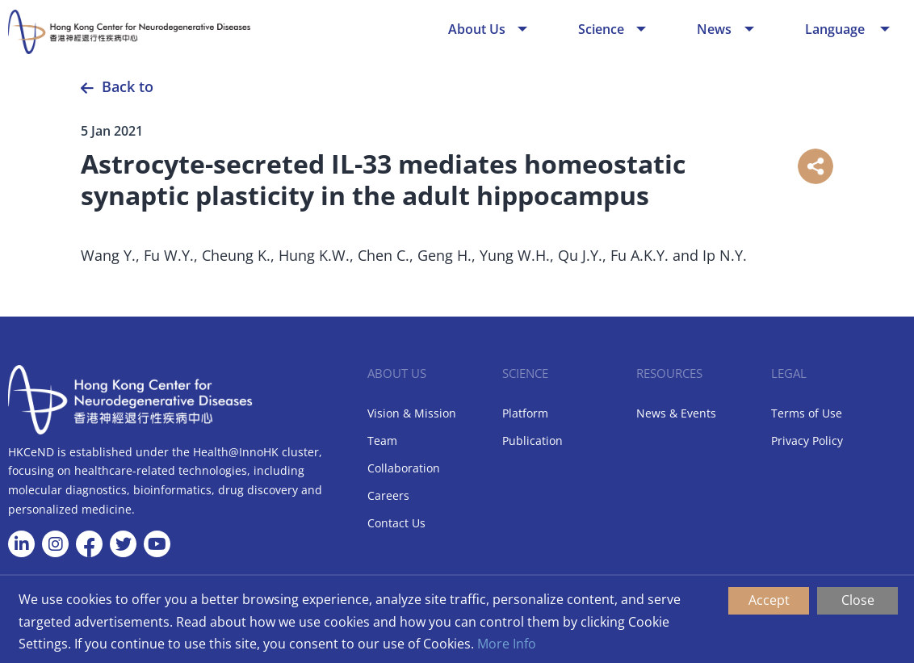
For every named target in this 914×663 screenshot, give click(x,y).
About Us (476, 29)
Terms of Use (806, 413)
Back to (127, 86)
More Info (506, 644)
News (714, 29)
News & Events (676, 413)
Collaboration (403, 468)
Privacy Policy (807, 440)
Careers (388, 495)
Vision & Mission (411, 413)
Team (382, 440)
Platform (525, 413)
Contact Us (396, 523)
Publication (532, 440)
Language (836, 29)
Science (601, 29)
